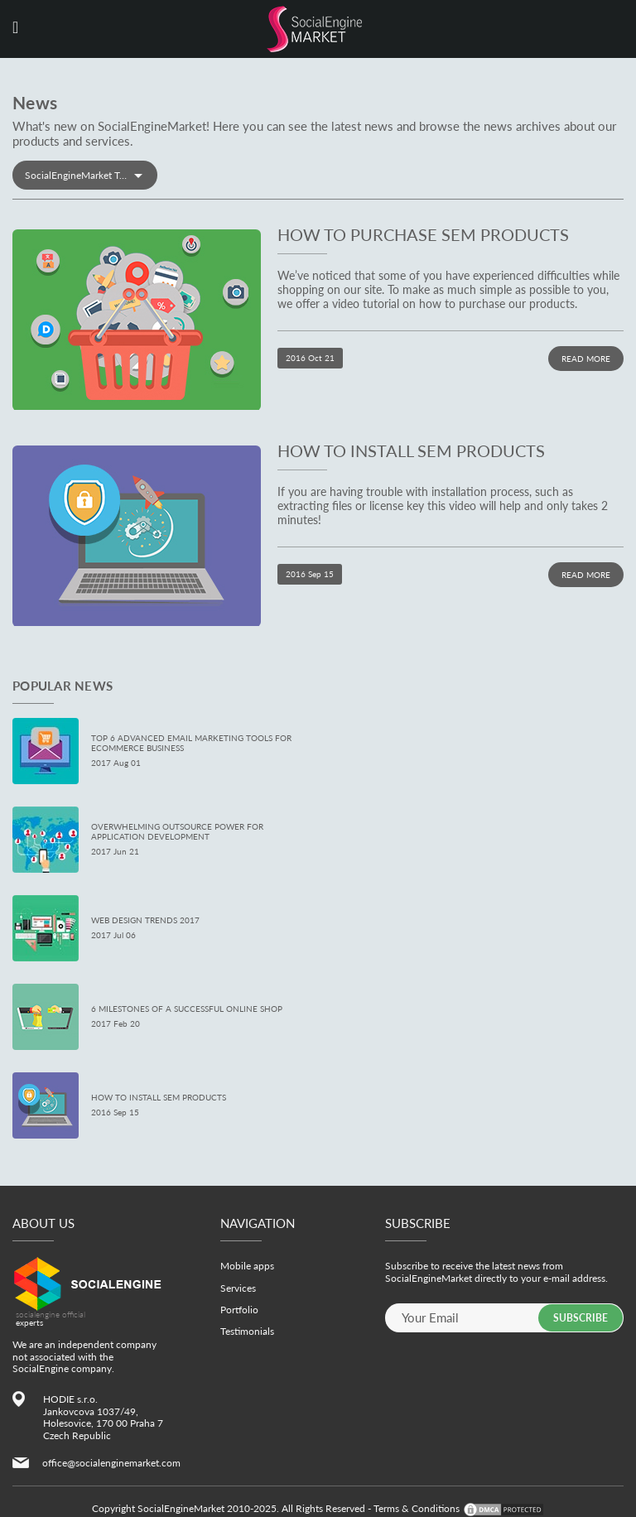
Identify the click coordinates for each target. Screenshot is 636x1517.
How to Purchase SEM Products (423, 234)
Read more (585, 359)
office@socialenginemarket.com (111, 1463)
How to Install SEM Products (411, 450)
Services (238, 1288)
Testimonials (247, 1331)
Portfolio (239, 1309)
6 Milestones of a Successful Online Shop (186, 1009)
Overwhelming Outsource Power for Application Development (177, 831)
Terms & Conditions (416, 1508)
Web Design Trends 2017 (145, 920)
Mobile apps (247, 1265)
